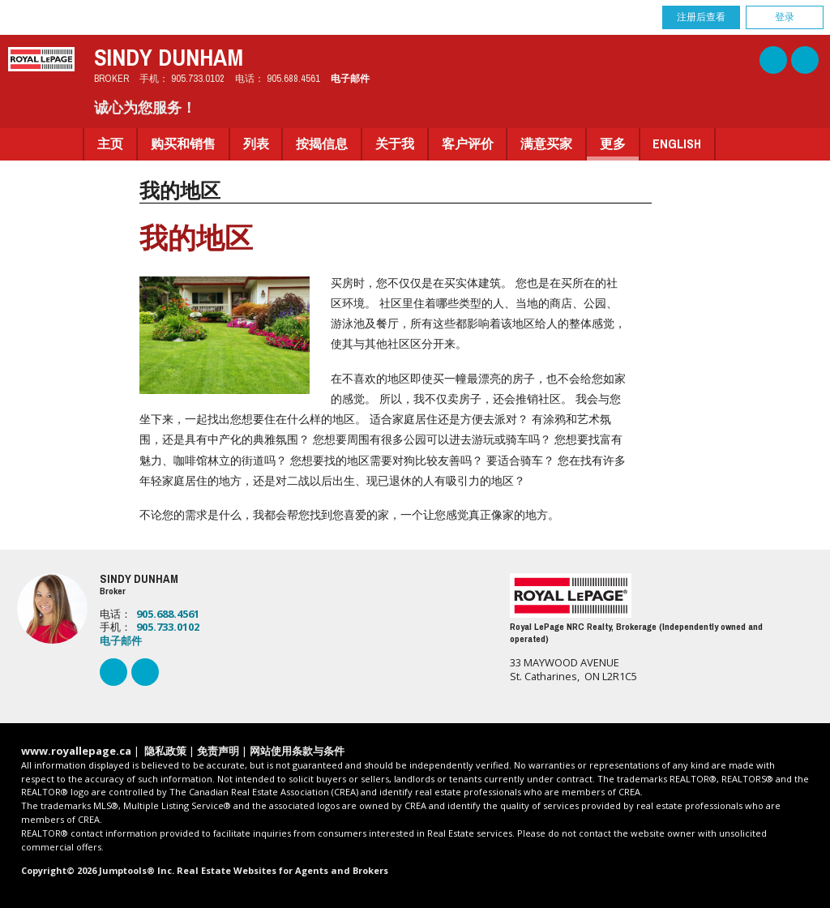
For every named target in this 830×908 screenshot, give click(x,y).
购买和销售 (183, 143)
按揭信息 (322, 143)
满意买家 (546, 143)
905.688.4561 (293, 78)
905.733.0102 (198, 78)
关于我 (394, 143)
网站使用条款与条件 (297, 750)
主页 (110, 143)
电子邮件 (350, 78)
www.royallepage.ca (76, 750)
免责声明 (218, 750)
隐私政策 (165, 750)
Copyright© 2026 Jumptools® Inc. (97, 870)
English (676, 143)
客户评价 (468, 143)
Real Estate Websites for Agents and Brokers (282, 870)
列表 (256, 143)
